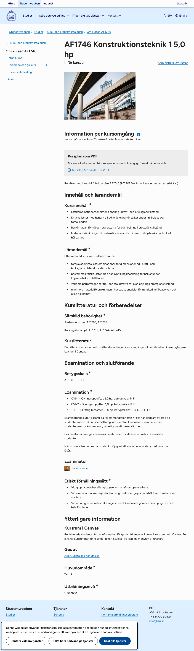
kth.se (11, 3)
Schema (59, 614)
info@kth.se (156, 621)
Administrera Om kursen (173, 62)
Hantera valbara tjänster (26, 641)
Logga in (182, 3)
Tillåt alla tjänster (115, 641)
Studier (38, 31)
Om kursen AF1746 (99, 31)
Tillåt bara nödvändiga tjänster (73, 641)
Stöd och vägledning (19, 621)
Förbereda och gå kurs (22, 65)
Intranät (48, 3)
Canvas (58, 621)
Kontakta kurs (110, 621)
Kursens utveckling (20, 72)
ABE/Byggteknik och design (82, 555)
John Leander (80, 468)
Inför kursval (15, 57)
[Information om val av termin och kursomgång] (138, 134)
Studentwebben (29, 3)
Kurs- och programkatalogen (65, 31)
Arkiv (11, 79)
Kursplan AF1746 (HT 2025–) (90, 170)
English (183, 15)
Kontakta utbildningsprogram (119, 614)
